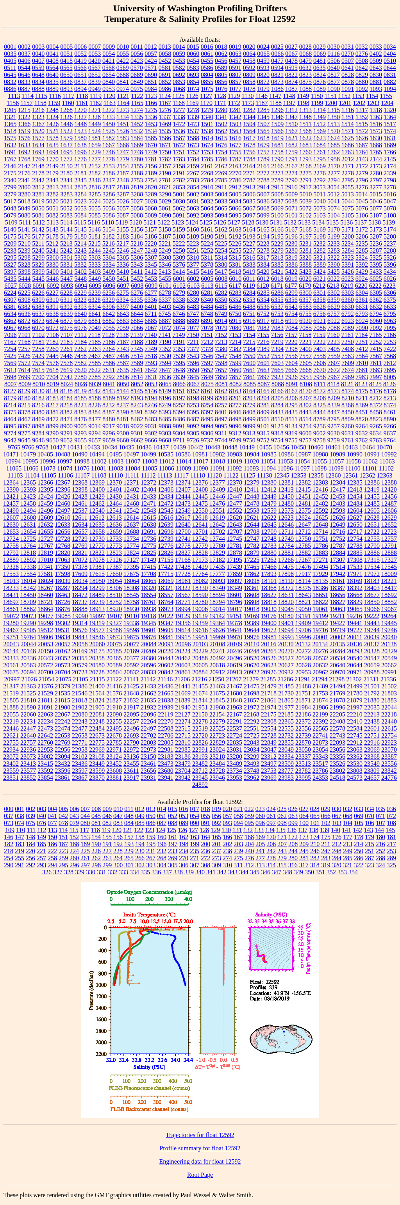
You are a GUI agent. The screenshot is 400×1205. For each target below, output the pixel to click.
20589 (114, 665)
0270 (347, 53)
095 (249, 823)
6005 (207, 278)
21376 (45, 686)
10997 (64, 461)
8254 (207, 405)
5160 (193, 229)
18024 (46, 581)
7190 (165, 342)
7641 (136, 370)
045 (96, 816)
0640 (333, 67)
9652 (66, 440)
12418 (354, 489)
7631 (108, 370)
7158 (305, 335)
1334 (122, 117)
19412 (320, 623)
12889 (11, 559)
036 (391, 809)
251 (369, 851)
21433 (148, 686)
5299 (38, 257)
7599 (235, 363)
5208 (390, 236)
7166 (389, 335)
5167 (291, 229)
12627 (354, 517)
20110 (251, 644)
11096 (285, 468)
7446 (66, 356)
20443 (165, 658)
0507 (347, 60)
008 (96, 809)
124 (160, 830)
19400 (269, 623)
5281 (305, 250)
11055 (319, 461)
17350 (62, 566)
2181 (80, 173)
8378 (24, 412)
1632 (10, 145)
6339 (193, 299)
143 (368, 830)
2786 (235, 180)
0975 (136, 89)
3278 (390, 187)
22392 (320, 721)
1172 (234, 103)
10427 (58, 447)
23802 (337, 770)
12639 (165, 524)
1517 (390, 124)
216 (380, 844)
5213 (66, 243)
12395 (45, 489)
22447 (28, 728)
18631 (286, 595)
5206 (361, 236)
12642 (217, 524)
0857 (235, 81)
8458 (376, 412)
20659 (372, 665)
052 (172, 816)
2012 (347, 159)
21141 (131, 679)
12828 (200, 552)
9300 (122, 433)
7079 (221, 327)
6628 (319, 306)
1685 (333, 145)
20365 (114, 658)
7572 (24, 363)
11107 (82, 475)
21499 (354, 686)
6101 (165, 285)
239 (238, 851)
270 (183, 858)
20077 (131, 644)
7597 (207, 363)
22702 (148, 735)
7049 (94, 327)
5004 (221, 194)
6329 (108, 299)
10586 (183, 454)
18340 (217, 588)
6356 (291, 299)
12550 (200, 510)
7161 (347, 335)
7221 (305, 342)
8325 (319, 405)
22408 (337, 721)
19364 (217, 623)
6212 (319, 285)
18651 (320, 595)
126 (182, 830)
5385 (277, 264)
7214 (235, 342)
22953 (45, 749)
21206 (182, 679)
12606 (389, 510)
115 (73, 830)
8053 (151, 384)
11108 (99, 475)
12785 (303, 545)
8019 (52, 384)
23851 (11, 777)
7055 (108, 327)
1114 (27, 96)
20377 (131, 658)
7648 (179, 370)
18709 (28, 602)
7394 (277, 349)
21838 (165, 700)
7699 (24, 377)
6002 (193, 278)
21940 (183, 707)
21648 (131, 693)
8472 (52, 419)
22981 (165, 749)
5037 (277, 201)
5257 (249, 250)
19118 (148, 616)
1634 (38, 145)
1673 (193, 145)
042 (63, 816)
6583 (305, 306)
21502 (389, 686)
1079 (263, 89)
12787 (337, 545)
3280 (24, 194)
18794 (217, 602)
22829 (217, 742)
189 (85, 844)
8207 (305, 398)
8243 (136, 405)
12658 (97, 531)
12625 (320, 517)
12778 (183, 545)
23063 (354, 749)
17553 (11, 573)
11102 (386, 468)
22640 (28, 735)
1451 (122, 124)
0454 (193, 60)
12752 (337, 538)
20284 (337, 651)
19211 (337, 616)
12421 (11, 496)
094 (238, 823)
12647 (303, 524)
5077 (376, 208)
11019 (234, 461)
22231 (28, 721)
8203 (249, 398)
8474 (66, 419)
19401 (286, 623)
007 (85, 809)
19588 (114, 630)
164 (205, 837)
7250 (347, 342)
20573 (62, 665)
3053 (319, 187)
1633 (24, 145)
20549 (389, 658)
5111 (25, 222)
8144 (122, 391)
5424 (319, 271)
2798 (390, 180)
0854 (193, 81)
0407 (38, 60)
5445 (38, 278)
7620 (80, 370)
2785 (221, 180)
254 (8, 858)
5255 (235, 250)
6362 (376, 299)
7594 (165, 363)
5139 (388, 222)
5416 (207, 271)
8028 (81, 384)
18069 (166, 581)
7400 (305, 349)
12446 (217, 496)
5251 (193, 250)
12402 (131, 489)
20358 (97, 658)
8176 (376, 391)
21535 (62, 693)
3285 (94, 194)
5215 (94, 243)
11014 (183, 461)
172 (293, 837)
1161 (82, 103)
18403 (372, 588)
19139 (200, 616)
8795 (333, 419)
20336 (28, 658)
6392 (66, 306)
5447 (66, 278)
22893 (337, 742)
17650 (114, 573)
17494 (320, 566)
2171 (347, 166)
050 (150, 816)
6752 (263, 313)
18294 (80, 588)
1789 (263, 159)
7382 (235, 349)
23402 (11, 763)
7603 (277, 363)
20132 (303, 644)
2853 (179, 187)
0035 (10, 53)
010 (118, 809)
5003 (207, 194)
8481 (122, 419)
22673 (97, 735)
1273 (122, 110)
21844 (200, 700)
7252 (376, 342)
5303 (94, 257)
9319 (291, 433)
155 (107, 837)
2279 (361, 173)
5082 (52, 215)
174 (315, 837)
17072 (80, 559)
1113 (14, 96)
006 (74, 809)
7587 (122, 363)
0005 (66, 46)
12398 (80, 489)
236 (205, 851)
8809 (347, 419)
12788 (354, 545)
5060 (151, 208)
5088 (136, 215)
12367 (62, 482)
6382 (24, 306)
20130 (285, 644)
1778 (108, 159)
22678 (114, 735)
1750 (165, 152)
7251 (361, 342)
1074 (193, 89)
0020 (249, 46)
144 (379, 830)
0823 (305, 74)
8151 (179, 391)
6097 (123, 285)
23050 (303, 749)
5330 (52, 264)
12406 (165, 489)
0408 (52, 60)
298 (96, 865)
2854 (193, 187)
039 (30, 816)
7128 (108, 335)
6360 (347, 299)
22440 (389, 721)
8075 (207, 384)
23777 (286, 770)
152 (74, 837)
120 (116, 830)
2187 (122, 173)
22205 (337, 714)
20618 (217, 665)
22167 (234, 714)
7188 (136, 342)
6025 (376, 278)
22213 (372, 714)
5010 (305, 194)
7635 (122, 370)
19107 (114, 616)
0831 (390, 74)
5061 (165, 208)
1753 (207, 152)
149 (41, 837)
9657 (94, 440)
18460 (45, 595)
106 (369, 823)
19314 (80, 623)
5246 (122, 250)
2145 (390, 159)
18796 (234, 602)
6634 (10, 313)
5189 (193, 236)
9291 (66, 433)
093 (227, 823)
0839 (94, 81)
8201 (235, 398)
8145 (136, 391)
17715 (165, 573)
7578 (66, 363)
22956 (62, 749)
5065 (221, 208)
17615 (97, 573)
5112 (38, 222)
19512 (45, 630)
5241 (52, 250)
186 (52, 844)
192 (118, 844)
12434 (165, 496)
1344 (249, 117)
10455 (264, 447)
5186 (151, 236)
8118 (333, 384)
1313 (305, 110)
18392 (354, 588)
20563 (28, 665)
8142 (94, 391)
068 (347, 816)
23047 (269, 749)
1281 (235, 110)
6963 (390, 320)
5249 (165, 250)
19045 (286, 609)
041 (52, 816)
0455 (207, 60)
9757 (305, 440)
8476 (80, 419)
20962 (320, 672)
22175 (269, 714)
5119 (122, 222)
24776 (389, 777)
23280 (234, 756)
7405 (333, 349)
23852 (28, 777)
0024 (263, 46)
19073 (28, 616)
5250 (179, 250)
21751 (303, 693)
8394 (179, 412)
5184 (136, 236)
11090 (200, 468)
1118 (82, 96)
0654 (108, 74)
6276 (136, 292)
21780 (354, 693)
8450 (347, 412)
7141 (164, 335)
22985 (183, 749)
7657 (221, 370)
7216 (263, 342)
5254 (221, 250)
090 (194, 823)
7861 (249, 377)
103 (336, 823)
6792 (347, 313)
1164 (123, 103)
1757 (263, 152)
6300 (305, 292)
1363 (376, 117)
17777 (217, 573)
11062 (370, 461)
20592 (131, 665)
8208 (319, 398)
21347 (11, 686)
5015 (376, 194)
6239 (94, 292)
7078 (207, 327)
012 (140, 809)
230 (140, 851)
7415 (376, 349)
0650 (66, 74)
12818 (28, 552)
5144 (66, 229)
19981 (269, 637)
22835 (234, 742)
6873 (38, 320)
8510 (277, 419)
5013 (347, 194)
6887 (165, 320)
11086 (166, 468)
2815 (80, 187)
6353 (249, 299)
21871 (303, 700)
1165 (137, 103)
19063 (337, 609)
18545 (131, 595)
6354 (263, 299)
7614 (24, 370)
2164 (249, 166)
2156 (151, 166)
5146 (94, 229)
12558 (251, 510)
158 (140, 837)
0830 (376, 74)
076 (41, 823)
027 (304, 809)
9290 (52, 433)
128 (204, 830)
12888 (389, 552)
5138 (374, 222)
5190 (207, 236)
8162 (221, 391)
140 (335, 830)
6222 (375, 285)
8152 (193, 391)
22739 (303, 735)
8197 (179, 398)
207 (282, 844)
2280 (376, 173)
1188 (276, 103)
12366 (45, 482)
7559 (333, 356)
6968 (24, 327)
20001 (320, 637)
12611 (79, 517)
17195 (234, 559)
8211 (361, 398)
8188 (94, 398)
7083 (277, 327)
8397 (207, 412)
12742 (200, 538)
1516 (376, 124)
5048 (10, 208)
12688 (131, 531)
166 (227, 837)
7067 (151, 327)
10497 (131, 454)
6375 (390, 299)
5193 (249, 236)
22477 (80, 728)
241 (260, 851)
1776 (80, 159)
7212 (207, 342)
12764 (28, 545)
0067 (291, 53)
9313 (249, 433)
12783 (269, 545)
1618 (263, 138)
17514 (337, 566)
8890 (390, 419)
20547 (372, 658)
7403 (319, 349)
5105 (347, 215)
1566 (277, 131)
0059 (179, 53)
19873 (114, 637)
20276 (320, 651)
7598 (221, 363)
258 (52, 858)
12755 (372, 538)
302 (140, 865)
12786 (320, 545)
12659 (114, 531)
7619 (66, 370)
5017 (10, 201)
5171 (347, 229)
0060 (193, 53)
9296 (108, 433)
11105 (48, 475)
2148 (38, 166)
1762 (333, 152)
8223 (80, 405)
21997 (354, 707)
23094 (62, 756)
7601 (263, 363)
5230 (291, 243)
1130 (247, 96)
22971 (114, 749)
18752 (114, 602)
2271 (249, 173)
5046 (376, 201)
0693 (193, 74)
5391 (347, 264)
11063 (387, 461)
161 (172, 837)
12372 (148, 482)
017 (194, 809)
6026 (390, 278)
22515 (183, 728)
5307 (151, 257)
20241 (217, 651)
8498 (235, 419)
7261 (66, 349)
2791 (305, 180)
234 (183, 851)
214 (358, 844)
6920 (305, 320)
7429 (38, 356)
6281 (207, 292)
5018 (24, 201)
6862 (10, 320)
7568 (390, 356)
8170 (305, 391)
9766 (28, 447)
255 (19, 858)
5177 (38, 236)
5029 (165, 201)
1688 (376, 145)
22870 (303, 742)
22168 (251, 714)
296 (74, 865)
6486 (235, 306)
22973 (148, 749)
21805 (11, 700)
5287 (376, 250)
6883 (122, 320)
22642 (45, 735)
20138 (388, 644)
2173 (376, 166)
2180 (66, 173)
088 (172, 823)
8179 (10, 398)
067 (336, 816)
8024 (67, 384)
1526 (122, 131)
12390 (11, 489)
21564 (97, 693)
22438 (372, 721)
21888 (11, 707)
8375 (10, 412)
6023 (347, 278)
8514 (305, 419)
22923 (389, 742)
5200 (347, 236)
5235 (361, 243)
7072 (165, 327)
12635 (97, 524)
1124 (165, 96)
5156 (136, 229)
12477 (234, 503)
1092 (361, 89)
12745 (234, 538)
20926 (269, 672)
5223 (193, 243)
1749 (151, 152)
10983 (234, 454)
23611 (131, 770)
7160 (333, 335)
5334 (108, 264)
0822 (291, 74)
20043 (11, 644)
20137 (371, 644)
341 (211, 872)
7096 (10, 335)
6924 (361, 320)
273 (216, 858)
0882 (390, 81)
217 (391, 844)
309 (216, 865)
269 (172, 858)
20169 (80, 651)
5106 (361, 215)
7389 (263, 349)
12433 (148, 496)
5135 (332, 222)
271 (194, 858)
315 (282, 865)
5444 (24, 278)
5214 (80, 243)
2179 (52, 173)
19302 (62, 623)
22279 (217, 721)
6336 (151, 299)
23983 (286, 777)
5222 (179, 243)
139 (324, 830)
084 (129, 823)
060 (260, 816)
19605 (165, 630)
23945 (200, 777)
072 (391, 816)
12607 (11, 517)
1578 (52, 138)
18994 (183, 609)
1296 (277, 110)
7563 (347, 356)
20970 (337, 672)
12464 (114, 503)
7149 (178, 335)
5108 (390, 215)
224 (74, 851)
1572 (361, 131)
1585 (151, 138)
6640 (80, 313)
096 (260, 823)
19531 (62, 630)
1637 (66, 145)
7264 (108, 349)
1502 (221, 124)
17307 (337, 559)
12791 (389, 545)
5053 (80, 208)
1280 (221, 110)
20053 (46, 644)
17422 (165, 566)
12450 (286, 496)
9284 (38, 433)
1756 (249, 152)
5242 (66, 250)
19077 (46, 616)
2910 (207, 187)
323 (369, 865)
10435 (126, 447)
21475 (251, 686)
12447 (234, 496)
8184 (66, 398)
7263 (94, 349)
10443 (212, 447)
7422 (390, 349)
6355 (277, 299)
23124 (114, 756)
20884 (200, 672)
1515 (361, 124)
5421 (277, 271)
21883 (389, 700)
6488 (249, 306)
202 (227, 844)
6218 (333, 285)
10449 (247, 447)
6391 (52, 306)
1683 (305, 145)
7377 (193, 349)
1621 (291, 138)
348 (287, 872)
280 (293, 858)
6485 (221, 306)
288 (380, 858)
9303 (165, 433)
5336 (122, 264)
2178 (38, 173)
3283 (66, 194)
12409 (217, 489)
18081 (183, 581)
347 (276, 872)
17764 (200, 573)
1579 (66, 138)
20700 (45, 672)
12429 (97, 496)
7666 (291, 370)
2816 (94, 187)
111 (31, 830)
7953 (305, 377)
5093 (207, 215)
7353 (179, 349)
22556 (303, 728)
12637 (131, 524)
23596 (62, 770)
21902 (80, 707)
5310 (193, 257)
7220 (291, 342)
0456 (221, 60)
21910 (114, 707)
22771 (80, 742)
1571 (347, 131)
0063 (235, 53)
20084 (149, 644)
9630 (333, 433)
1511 (305, 124)
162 (183, 837)
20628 (303, 665)
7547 (221, 356)
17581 (45, 573)
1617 (249, 138)
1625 (347, 138)
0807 (235, 74)
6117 (235, 285)
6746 (179, 313)
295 (63, 865)
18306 (114, 588)
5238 (10, 250)
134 (270, 830)
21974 (269, 707)
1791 (291, 159)
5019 (38, 201)
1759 (291, 152)
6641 (94, 313)
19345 (148, 623)
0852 (165, 81)
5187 (165, 236)
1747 (122, 152)
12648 (320, 524)
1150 (317, 96)
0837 (80, 81)
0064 (249, 53)
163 (194, 837)
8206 (291, 398)
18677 (372, 595)
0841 (122, 81)
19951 (200, 637)
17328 (11, 566)
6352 (235, 299)
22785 (114, 742)
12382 (303, 482)
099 (293, 823)
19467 (11, 630)
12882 (303, 552)
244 (293, 851)
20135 (337, 644)
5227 (249, 243)
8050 (123, 384)
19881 (165, 637)
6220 (361, 285)
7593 (151, 363)
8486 (179, 419)
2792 (319, 180)
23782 (303, 770)
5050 (38, 208)
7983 (361, 377)
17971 (354, 573)
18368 (269, 588)
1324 (52, 117)
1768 (24, 159)
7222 (319, 342)
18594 (217, 595)
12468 (131, 503)
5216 (108, 243)
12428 (80, 496)
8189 (108, 398)
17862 (251, 573)
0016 (207, 46)
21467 (234, 686)
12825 (148, 552)
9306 (207, 433)
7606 (319, 363)
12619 (217, 517)
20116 (268, 644)
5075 (347, 208)
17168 (183, 559)
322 (358, 865)
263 (107, 858)
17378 (80, 566)
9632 (361, 433)
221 (41, 851)
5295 (10, 257)
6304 (361, 292)
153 (85, 837)
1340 (207, 117)
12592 (320, 510)
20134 (320, 644)
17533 (354, 566)
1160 (68, 103)
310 (227, 865)
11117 (181, 475)
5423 (305, 271)
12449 (269, 496)
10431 (75, 447)
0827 (333, 74)
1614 (207, 138)
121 (127, 830)
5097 (249, 215)
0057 (151, 53)
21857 (251, 700)
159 (150, 837)
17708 (148, 573)
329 (79, 872)
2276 (319, 173)
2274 (291, 173)
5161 (207, 229)
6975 (66, 327)
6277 (151, 292)
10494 (97, 454)
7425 (10, 356)
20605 (200, 665)
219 (19, 851)
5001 (179, 194)
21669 (183, 693)
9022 (136, 426)
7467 (94, 356)
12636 (114, 524)
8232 (108, 405)
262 (96, 858)
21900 (62, 707)
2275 (305, 173)
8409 (263, 412)
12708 (251, 531)
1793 (305, 159)
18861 (11, 609)
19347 (165, 623)
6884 (136, 320)
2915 (277, 187)
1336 (151, 117)
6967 (10, 327)
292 (30, 865)
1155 (386, 96)
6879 (80, 320)
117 (84, 830)
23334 (286, 756)
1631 (390, 138)
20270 (286, 651)
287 (369, 858)
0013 (165, 46)
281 (304, 858)
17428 (183, 566)
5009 (291, 194)
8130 (38, 391)
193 (129, 844)
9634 (376, 433)
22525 (217, 728)
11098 (319, 468)
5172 (361, 229)
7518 (151, 356)
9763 (376, 440)
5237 (390, 243)
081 (96, 823)
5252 (207, 250)
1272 (108, 110)
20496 (234, 658)
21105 (80, 679)
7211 (193, 342)
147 (19, 837)
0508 (361, 60)
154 (96, 837)
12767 (45, 545)
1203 (373, 103)
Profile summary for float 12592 (199, 1148)
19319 (97, 623)
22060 (28, 714)
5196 (291, 236)
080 (85, 823)
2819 (136, 187)
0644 (390, 67)
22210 (354, 714)
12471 (148, 503)
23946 (217, 777)
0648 (38, 74)
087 (161, 823)
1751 (179, 152)
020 (227, 809)
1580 (80, 138)
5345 (151, 264)
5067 (249, 208)
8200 (221, 398)
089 (183, 823)
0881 (376, 81)
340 (200, 872)
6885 (151, 320)
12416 (320, 489)
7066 (136, 327)
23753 (269, 770)
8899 (52, 426)
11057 (336, 461)
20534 (337, 658)
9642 (10, 440)
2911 (221, 187)
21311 (371, 679)
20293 (354, 651)
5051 (52, 208)
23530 (354, 763)
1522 (66, 131)
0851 (151, 81)
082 (107, 823)
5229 (277, 243)
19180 (286, 616)
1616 (235, 138)
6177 (291, 285)
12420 (389, 489)
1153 (358, 96)
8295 (291, 405)
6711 (151, 313)
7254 (10, 349)
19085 (63, 616)
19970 (234, 637)
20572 (45, 665)
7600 (249, 363)
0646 (24, 74)
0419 (80, 60)
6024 (361, 278)
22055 (11, 714)
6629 (333, 306)
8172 (319, 391)
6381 (10, 306)
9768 (42, 447)
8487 (193, 419)
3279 (10, 194)
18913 (97, 609)
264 (118, 858)
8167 (291, 391)
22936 (28, 749)
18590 (200, 595)
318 (315, 865)
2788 (263, 180)
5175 (10, 236)
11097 (302, 468)
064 (304, 816)
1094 (390, 89)
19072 (11, 616)
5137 (360, 222)
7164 (361, 335)
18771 (183, 602)
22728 (269, 735)
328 (68, 872)
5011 (319, 194)
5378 (207, 264)
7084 (291, 327)
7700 (38, 377)
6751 (249, 313)
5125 (206, 222)
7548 (235, 356)
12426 (62, 496)
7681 (361, 370)
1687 (361, 145)
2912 (235, 187)
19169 (251, 616)
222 (52, 851)
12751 (320, 538)
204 (249, 844)
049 (140, 816)
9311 (221, 433)
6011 (249, 278)
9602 (319, 433)
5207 (376, 236)
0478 (291, 60)
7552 (263, 356)
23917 (131, 777)
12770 (97, 545)
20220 (165, 651)
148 (30, 837)
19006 (200, 609)
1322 (24, 117)
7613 (10, 370)
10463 (350, 447)
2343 (52, 180)
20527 (286, 658)
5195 (277, 236)
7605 (305, 363)
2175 (10, 173)
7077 (193, 327)
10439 (178, 447)
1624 (333, 138)
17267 (303, 559)
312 (249, 865)
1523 (80, 131)
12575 (303, 510)
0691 (165, 74)
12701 (200, 531)
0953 (108, 89)
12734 (131, 538)
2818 (122, 187)
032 (347, 809)
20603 (183, 665)
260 (74, 858)
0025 (277, 46)
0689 (136, 74)
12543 (148, 510)
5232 (319, 243)
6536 (263, 306)
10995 (30, 461)
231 (150, 851)
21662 (148, 693)
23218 (217, 756)
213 (347, 844)
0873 (277, 81)
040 (41, 816)
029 (325, 809)
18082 (200, 581)
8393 (165, 412)
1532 (136, 131)
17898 (286, 573)
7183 (66, 342)
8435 (291, 412)
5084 (80, 215)
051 (161, 816)
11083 (115, 468)
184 (30, 844)
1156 (13, 103)
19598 (131, 630)
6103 (193, 285)
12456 (389, 496)
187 (63, 844)
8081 (221, 384)
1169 (192, 103)
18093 (217, 581)
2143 (361, 159)
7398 (291, 349)
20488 (200, 658)
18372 (286, 588)
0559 (38, 67)
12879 (251, 552)
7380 (221, 349)
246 (315, 851)
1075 (207, 89)
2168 (305, 166)
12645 (269, 524)
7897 (263, 377)
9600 (305, 433)
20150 (45, 651)
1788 (249, 159)
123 (149, 830)
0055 (122, 53)
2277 (333, 173)
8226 (94, 405)
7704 (52, 377)
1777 (94, 159)
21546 (80, 693)
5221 (165, 243)
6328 (94, 299)
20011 (354, 637)
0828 (347, 74)
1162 (95, 103)
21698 (251, 693)
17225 (251, 559)
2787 (249, 180)
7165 (375, 335)
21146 (165, 679)
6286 (277, 292)
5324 (361, 257)
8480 (108, 419)
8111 (320, 384)
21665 (165, 693)
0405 (10, 60)
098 (282, 823)
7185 (94, 342)
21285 (268, 679)
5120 (135, 222)
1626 (361, 138)
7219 (277, 342)
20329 (389, 651)
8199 (207, 398)
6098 (137, 285)
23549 (372, 763)
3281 (38, 194)
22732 (286, 735)
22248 (97, 721)
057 (227, 816)
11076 (81, 468)
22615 (389, 728)
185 (41, 844)
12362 (367, 475)
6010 (235, 278)
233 (172, 851)
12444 (183, 496)
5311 (207, 257)
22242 (62, 721)
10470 (384, 447)
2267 (193, 173)
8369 (361, 405)
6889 (193, 320)
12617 (183, 517)
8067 (193, 384)
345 (254, 872)
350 (309, 872)
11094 (268, 468)
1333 (108, 117)
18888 (80, 609)
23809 (372, 770)
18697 (11, 602)
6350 (221, 299)
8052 (137, 384)
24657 (372, 777)
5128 (248, 222)
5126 (220, 222)
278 (271, 858)
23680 (165, 770)
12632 (45, 524)
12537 (80, 510)
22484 (97, 728)
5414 (179, 271)
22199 (320, 714)
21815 (62, 700)
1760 (305, 152)
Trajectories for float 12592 (200, 1135)
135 (281, 830)
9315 (263, 433)
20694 (28, 672)
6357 (305, 299)
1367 (38, 124)
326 (47, 872)
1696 (80, 152)
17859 (234, 573)
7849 (207, 377)
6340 (207, 299)
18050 (97, 581)
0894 (80, 89)
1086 (277, 89)
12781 (234, 545)
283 (325, 858)
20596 (148, 665)
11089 (183, 468)
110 (20, 830)
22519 (200, 728)
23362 (354, 756)
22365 (286, 721)
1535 (165, 131)
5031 (193, 201)
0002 (24, 46)
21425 (131, 686)
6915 (235, 320)
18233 (11, 588)
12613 (114, 517)
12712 (303, 531)
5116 (94, 222)
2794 (333, 180)
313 (260, 865)
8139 (80, 391)
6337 (165, 299)
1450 (108, 124)
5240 (38, 250)
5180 (80, 236)
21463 (217, 686)
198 (183, 844)
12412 (269, 489)
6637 (38, 313)
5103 (319, 215)
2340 (10, 180)
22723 (217, 735)
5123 (177, 222)
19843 (80, 637)
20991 (389, 672)
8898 (38, 426)
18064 (131, 581)
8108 (306, 384)
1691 (10, 152)
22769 (62, 742)
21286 (285, 679)
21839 (183, 700)
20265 (269, 651)
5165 (263, 229)
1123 (151, 96)
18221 (388, 581)
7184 (80, 342)
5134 (318, 222)
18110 (286, 581)
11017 (200, 461)
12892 (28, 559)
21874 (320, 700)
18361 (251, 588)
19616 (200, 630)
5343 (136, 264)
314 (271, 865)
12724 (11, 538)
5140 (10, 229)
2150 (66, 166)
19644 (251, 630)
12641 (200, 524)
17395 (131, 566)
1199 (317, 103)
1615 (221, 138)
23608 (114, 770)
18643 (303, 595)
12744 (217, 538)
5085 (94, 215)
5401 (66, 271)
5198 (319, 236)
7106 (52, 335)
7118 (94, 335)
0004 (52, 46)
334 (134, 872)
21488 (303, 686)
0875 (305, 81)
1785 (207, 159)
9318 (277, 433)
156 (118, 837)
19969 (217, 637)
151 (63, 837)
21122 (114, 679)
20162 (62, 651)
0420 (94, 60)
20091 (166, 644)
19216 (354, 616)
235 (194, 851)
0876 (319, 81)
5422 (291, 271)
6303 (347, 292)
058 (238, 816)
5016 (390, 194)
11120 (214, 475)
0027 (291, 46)
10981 (200, 454)
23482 (200, 763)
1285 (263, 110)
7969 (347, 377)
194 (140, 844)
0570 (136, 67)
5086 (108, 215)
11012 (166, 461)
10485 (45, 454)
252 (380, 851)
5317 (263, 257)
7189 (151, 342)
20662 (389, 665)
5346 (165, 264)
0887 (24, 89)
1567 (291, 131)
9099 (249, 426)
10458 (298, 447)
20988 (372, 672)
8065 (165, 384)
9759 (333, 440)
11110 (115, 475)
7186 (108, 342)
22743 (337, 735)
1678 (249, 145)
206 (271, 844)
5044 (347, 201)
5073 (319, 208)
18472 (80, 595)
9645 (24, 440)
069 (358, 816)
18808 (251, 602)
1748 (136, 152)
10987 (303, 454)
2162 (221, 166)
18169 (354, 581)
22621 (11, 735)
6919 (291, 320)
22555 (286, 728)
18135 (320, 581)
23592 (45, 770)
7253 (390, 342)
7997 (376, 377)
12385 (354, 482)
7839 (179, 377)
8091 (292, 384)
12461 (80, 503)
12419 (372, 489)
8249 (165, 405)
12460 (62, 503)
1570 (333, 131)
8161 (207, 391)
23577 (28, 770)
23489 (234, 763)
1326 (66, 117)
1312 (291, 110)
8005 (390, 377)
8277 (235, 405)
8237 (122, 405)
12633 (62, 524)
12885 (354, 552)
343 (233, 872)
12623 (286, 517)
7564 (361, 356)
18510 (114, 595)
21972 (251, 707)
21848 (234, 700)
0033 (376, 46)
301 (129, 865)
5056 (108, 208)
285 (347, 858)
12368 (80, 482)
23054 (320, 749)
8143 (108, 391)
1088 (305, 89)
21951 (200, 707)
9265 (376, 426)
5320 (305, 257)
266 (140, 858)
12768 (62, 545)
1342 (235, 117)
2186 (108, 173)
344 (243, 872)
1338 (179, 117)
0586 (207, 67)
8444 (319, 412)
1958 (333, 159)
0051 (66, 53)
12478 (251, 503)
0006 (80, 46)
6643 (122, 313)
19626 (217, 630)
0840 (108, 81)
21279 (251, 679)
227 (107, 851)
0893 (66, 89)
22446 (11, 728)
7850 (221, 377)
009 (107, 809)
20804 (114, 672)
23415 (45, 763)
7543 (193, 356)
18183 (371, 581)
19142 (217, 616)
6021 (319, 278)
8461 (390, 412)
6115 (221, 285)
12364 (11, 482)
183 (19, 844)
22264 (148, 721)
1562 (221, 131)
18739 (97, 602)
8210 (347, 398)
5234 (347, 243)
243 (282, 851)
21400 (97, 686)
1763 (347, 152)
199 (194, 844)
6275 (122, 292)
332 (112, 872)
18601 (234, 595)
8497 (221, 419)
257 (41, 858)
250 (358, 851)
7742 (66, 377)
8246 (151, 405)
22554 (269, 728)
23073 (28, 756)
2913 (249, 187)
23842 (389, 770)
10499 (148, 454)
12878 (234, 552)
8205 (277, 398)
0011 (136, 46)
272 (205, 858)
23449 (97, 763)
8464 (10, 419)
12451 (303, 496)
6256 (108, 292)
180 (380, 837)
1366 (24, 124)
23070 (389, 749)
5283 (333, 250)
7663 (263, 370)
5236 (376, 243)
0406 (24, 60)
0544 (24, 67)
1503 (235, 124)
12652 (389, 524)
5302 (80, 257)
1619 (277, 138)
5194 (263, 236)
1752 (193, 152)
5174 (390, 229)
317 (304, 865)
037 (8, 816)
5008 (277, 194)
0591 (235, 67)
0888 (38, 89)
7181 (38, 342)
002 (30, 809)
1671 (165, 145)
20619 (234, 665)
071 (380, 816)
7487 (108, 356)
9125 (277, 426)
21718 (269, 693)
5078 (390, 208)
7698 (10, 377)
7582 (80, 363)
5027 (136, 201)
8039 (95, 384)
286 (358, 858)
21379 (62, 686)
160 (161, 837)
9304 (179, 433)
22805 (165, 742)
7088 (333, 327)
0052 (80, 53)
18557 (165, 595)
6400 (136, 306)
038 (19, 816)
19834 (62, 637)
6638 (52, 313)
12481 (303, 503)
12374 (183, 482)
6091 (38, 285)
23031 (234, 749)
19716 (320, 630)
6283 (235, 292)
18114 (303, 581)
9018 (122, 426)
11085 (149, 468)
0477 (277, 60)
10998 (81, 461)
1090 (333, 89)
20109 (235, 644)
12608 (28, 517)
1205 (10, 110)
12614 (131, 517)
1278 (193, 110)
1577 (38, 138)
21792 (372, 693)
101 (315, 823)
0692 (179, 74)
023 (260, 809)
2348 (122, 180)
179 (369, 837)
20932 (286, 672)
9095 (221, 426)
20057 (63, 644)
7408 (347, 349)
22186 (303, 714)
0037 (24, 53)
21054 (46, 679)
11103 (15, 475)
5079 (10, 215)
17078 (97, 559)
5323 (347, 257)
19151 (234, 616)
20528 (303, 658)
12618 (200, 517)
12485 (372, 503)
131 (237, 830)
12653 (11, 531)
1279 (207, 110)
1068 (179, 89)
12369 (97, 482)
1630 (376, 138)
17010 (45, 559)
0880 (361, 81)
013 (150, 809)
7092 (376, 327)
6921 (319, 320)
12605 (372, 510)
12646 (286, 524)
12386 (372, 482)
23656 (148, 770)
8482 (136, 419)
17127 (131, 559)
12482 (320, 503)
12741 (183, 538)
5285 (361, 250)
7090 (361, 327)
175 (325, 837)
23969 (269, 777)
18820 (286, 602)
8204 (263, 398)
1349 (319, 117)
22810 (183, 742)
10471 (11, 454)
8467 (24, 419)
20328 (372, 651)
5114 (66, 222)
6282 (221, 292)
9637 (390, 433)
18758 (131, 602)
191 (107, 844)
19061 (320, 609)
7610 (361, 363)
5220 (151, 243)
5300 (52, 257)
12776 (165, 545)
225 (85, 851)
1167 (165, 103)
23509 (286, 763)
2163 (235, 166)
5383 (249, 264)
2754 (151, 180)
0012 (151, 46)
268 (161, 858)
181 (391, 837)
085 (140, 823)
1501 (207, 124)
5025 (108, 201)
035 (380, 809)
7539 (179, 356)
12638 (148, 524)
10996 (47, 461)
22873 (320, 742)
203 (238, 844)
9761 (347, 440)
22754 (389, 735)
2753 (136, 180)
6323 (80, 299)
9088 (165, 426)
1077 (235, 89)
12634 (80, 524)
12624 (303, 517)
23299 (251, 756)
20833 (148, 672)
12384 (337, 482)
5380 (221, 264)
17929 (320, 573)
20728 (97, 672)
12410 (234, 489)
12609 (45, 517)
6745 (165, 313)
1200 (331, 103)
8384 (94, 412)
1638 (80, 145)
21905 (97, 707)
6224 (10, 292)
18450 (28, 595)
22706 (165, 735)
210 (315, 844)
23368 (372, 756)
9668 (165, 440)
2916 (291, 187)
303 (150, 865)
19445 (389, 623)
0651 (80, 74)
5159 (179, 229)
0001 (10, 46)
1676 (221, 145)
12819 (45, 552)
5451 (122, 278)
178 (358, 837)
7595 (179, 363)
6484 (207, 306)
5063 (193, 208)
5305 (122, 257)
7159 (319, 335)
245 (304, 851)
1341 (221, 117)
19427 (337, 623)
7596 (193, 363)
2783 (193, 180)
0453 (179, 60)
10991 (372, 454)
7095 (390, 327)
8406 (235, 412)
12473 (183, 503)
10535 (165, 454)
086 (150, 823)
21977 (286, 707)
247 (325, 851)
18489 (97, 595)
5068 (263, 208)
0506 (333, 60)
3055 (347, 187)
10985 (269, 454)
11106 (65, 475)
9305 (193, 433)
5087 (122, 215)
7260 (52, 349)
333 (123, 872)
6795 (390, 313)
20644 (354, 665)
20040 (389, 637)
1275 (151, 110)
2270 (235, 173)
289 (391, 858)
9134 (291, 426)
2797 (376, 180)
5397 (10, 271)
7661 (249, 370)
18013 (11, 581)
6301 (319, 292)
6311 (66, 299)
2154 (122, 166)
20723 (80, 672)
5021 (66, 201)
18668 (354, 595)
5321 (319, 257)
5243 (80, 250)
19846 (97, 637)
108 (391, 823)
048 (129, 816)
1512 (319, 124)
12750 (303, 538)
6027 (10, 285)
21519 (11, 693)
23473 (165, 763)
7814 (136, 377)
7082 (263, 327)
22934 (11, 749)
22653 (62, 735)
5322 (333, 257)
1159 (54, 103)
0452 (165, 60)
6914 (221, 320)
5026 (122, 201)
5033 (221, 201)
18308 (131, 588)
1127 (206, 96)
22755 (11, 742)
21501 (372, 686)
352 (331, 872)
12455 (372, 496)
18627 (269, 595)
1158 (40, 103)
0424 (151, 60)
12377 (217, 482)
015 (172, 809)
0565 (66, 67)
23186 (183, 756)
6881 (94, 320)
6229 (80, 292)
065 (315, 816)
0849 (136, 81)
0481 (319, 60)
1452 (136, 124)
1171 (220, 103)
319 (325, 865)
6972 (52, 327)
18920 (114, 609)
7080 (235, 327)
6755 (305, 313)
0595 (291, 67)
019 (216, 809)
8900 (66, 426)
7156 (277, 335)
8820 (361, 419)
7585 (94, 363)
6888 (179, 320)
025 (282, 809)
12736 (148, 538)
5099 (263, 215)
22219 (11, 721)
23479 (183, 763)
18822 (320, 602)
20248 (251, 651)
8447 (333, 412)
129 (215, 830)
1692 (24, 152)
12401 (114, 489)
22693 (131, 735)
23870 (97, 777)
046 (107, 816)
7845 (193, 377)
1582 (108, 138)
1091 (347, 89)
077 (52, 823)
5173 (376, 229)
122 (138, 830)
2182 (94, 173)
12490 (11, 510)
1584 (136, 138)
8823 (376, 419)
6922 (333, 320)
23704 (183, 770)
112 (41, 830)
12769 (80, 545)
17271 (320, 559)
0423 (136, 60)
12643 (234, 524)
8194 (151, 398)
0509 (376, 60)
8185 (80, 398)
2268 (207, 173)
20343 (45, 658)
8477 (94, 419)
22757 (28, 742)
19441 (354, 623)
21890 (28, 707)
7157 (291, 335)
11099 (335, 468)
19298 (45, 623)
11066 (30, 468)
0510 (390, 60)
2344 (66, 180)
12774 (131, 545)
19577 (97, 630)
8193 (136, 398)
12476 (217, 503)
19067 (389, 609)
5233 (333, 243)
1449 (94, 124)
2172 (361, 166)
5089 (151, 215)
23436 (80, 763)
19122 (165, 616)
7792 (108, 377)
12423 (28, 496)
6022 (333, 278)
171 (282, 837)
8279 (249, 405)
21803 (389, 693)
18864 (45, 609)
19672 (269, 630)
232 (161, 851)
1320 (390, 110)
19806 (45, 637)
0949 (94, 89)
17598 (62, 573)
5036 (263, 201)
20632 (320, 665)
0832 (10, 81)
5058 (136, 208)
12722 (372, 531)
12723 (389, 531)
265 (129, 858)
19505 (28, 630)
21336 (388, 679)
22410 (354, 721)
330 (90, 872)
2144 (376, 159)
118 (95, 830)
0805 (221, 74)
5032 (207, 201)
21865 (286, 700)
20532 (320, 658)
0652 (94, 74)
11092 (234, 468)
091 (205, 823)
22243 (80, 721)
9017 (108, 426)
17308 (354, 559)
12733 (114, 538)
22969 (97, 749)
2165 (263, 166)
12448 (251, 496)
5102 (305, 215)
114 (63, 830)
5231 (305, 243)
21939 (165, 707)
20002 (337, 637)
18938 (148, 609)
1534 (151, 131)
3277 (376, 187)
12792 (11, 552)
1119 (95, 96)
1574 (390, 131)
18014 (28, 581)
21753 (320, 693)
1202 (359, 103)
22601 (372, 728)
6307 (10, 299)
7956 (319, 377)
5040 (319, 201)
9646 (38, 440)
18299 (97, 588)
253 (391, 851)
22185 (286, 714)
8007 (10, 384)
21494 (337, 686)
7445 (52, 356)
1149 (303, 96)
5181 (94, 236)
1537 (193, 131)
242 (271, 851)
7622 (94, 370)
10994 (13, 461)
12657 (80, 531)
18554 (148, 595)
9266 (390, 426)
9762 (361, 440)
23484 (217, 763)
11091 (217, 468)
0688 (122, 74)
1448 (80, 124)
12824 (131, 552)
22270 (165, 721)
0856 (221, 81)
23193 (200, 756)
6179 (305, 285)
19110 (131, 616)
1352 (361, 117)
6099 (151, 285)
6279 (179, 292)
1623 (319, 138)
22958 (80, 749)
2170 (333, 166)
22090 (114, 714)
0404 (390, 53)
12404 (148, 489)
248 (336, 851)
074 (19, 823)
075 (30, 823)
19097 (97, 616)
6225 (24, 292)
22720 (200, 735)
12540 (97, 510)
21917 (131, 707)
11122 (231, 475)
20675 (11, 672)
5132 (290, 222)
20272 (303, 651)
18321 (165, 588)
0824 (319, 74)
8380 (38, 412)
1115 (41, 96)
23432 (62, 763)
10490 (80, 454)
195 (150, 844)
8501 (263, 419)
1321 (10, 117)
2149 (52, 166)
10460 (315, 447)
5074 (333, 208)
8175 (361, 391)
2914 (263, 187)
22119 (165, 714)
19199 (320, 616)
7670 (319, 370)
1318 (376, 110)
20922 (251, 672)
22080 (80, 714)
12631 (28, 524)
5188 (179, 236)
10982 (217, 454)
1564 (249, 131)
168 (249, 837)
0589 (221, 67)
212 (336, 844)
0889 (52, 89)
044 (85, 816)
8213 (390, 398)
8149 (165, 391)
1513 (333, 124)
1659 (94, 145)
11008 (149, 461)
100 (304, 823)
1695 (66, 152)
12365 (28, 482)
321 (347, 865)
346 (265, 872)
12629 (389, 517)
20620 (251, 665)
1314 (319, 110)
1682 (291, 145)
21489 (320, 686)
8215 (24, 405)
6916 (249, 320)
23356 (337, 756)
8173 (333, 391)
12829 (217, 552)
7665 (277, 370)
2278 (347, 173)
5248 (151, 250)
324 (380, 865)
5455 (165, 278)
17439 (234, 566)
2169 (319, 166)
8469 (38, 419)
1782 (165, 159)
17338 (28, 566)
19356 (183, 623)
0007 (94, 46)
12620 (234, 517)
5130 (262, 222)
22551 (251, 728)
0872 (263, 81)
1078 (249, 89)
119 (106, 830)
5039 (305, 201)
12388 (389, 482)
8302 (305, 405)
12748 (269, 538)
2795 (347, 180)
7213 (221, 342)
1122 (137, 96)
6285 (263, 292)
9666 (151, 440)
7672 (333, 370)
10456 (281, 447)
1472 (179, 124)
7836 (165, 377)
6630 (347, 306)
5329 (38, 264)
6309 (38, 299)
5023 (80, 201)
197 (172, 844)
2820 (151, 187)
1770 (52, 159)
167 (238, 837)
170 (271, 837)
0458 (249, 60)
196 (161, 844)
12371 (131, 482)
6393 (80, 306)
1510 (291, 124)
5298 (24, 257)
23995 (303, 777)
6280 (193, 292)
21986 (320, 707)
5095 (235, 215)
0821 (277, 74)
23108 (97, 756)
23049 (286, 749)
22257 (131, 721)
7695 (390, 370)
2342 (38, 180)
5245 (108, 250)
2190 (165, 173)
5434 (390, 271)
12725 (28, 538)
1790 (277, 159)
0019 (235, 46)
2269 (221, 173)
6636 (24, 313)
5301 (66, 257)
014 (161, 809)
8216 (38, 405)
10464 (367, 447)
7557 (305, 356)
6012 (263, 278)
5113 (52, 222)
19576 (80, 630)
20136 (354, 644)
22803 (148, 742)
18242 (28, 588)
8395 (193, 412)
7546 (207, 356)
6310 (52, 299)
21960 (217, 707)
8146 (151, 391)
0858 (249, 81)
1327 (80, 117)
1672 (179, 145)
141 (346, 830)
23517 (320, 763)
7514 (136, 356)
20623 (269, 665)
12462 (97, 503)
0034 (390, 46)
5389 (319, 264)
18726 (62, 602)
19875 (131, 637)
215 (369, 844)
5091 (179, 215)
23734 (234, 770)
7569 (10, 363)
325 (391, 865)
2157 (165, 166)
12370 (114, 482)
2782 (179, 180)
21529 (45, 693)
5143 (52, 229)
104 (347, 823)
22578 (337, 728)
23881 (114, 777)
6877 (66, 320)
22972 (131, 749)
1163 (110, 103)
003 (41, 809)
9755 (291, 440)
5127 (234, 222)
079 (74, 823)
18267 (45, 588)
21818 (80, 700)
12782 (251, 545)
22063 (45, 714)
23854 (45, 777)
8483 (151, 419)
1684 (319, 145)
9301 (136, 433)
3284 (80, 194)
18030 (63, 581)
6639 (66, 313)
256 (30, 858)
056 (216, 816)
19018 (251, 609)
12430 (114, 496)
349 (298, 872)
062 (282, 816)
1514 (347, 124)
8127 (10, 391)
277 (260, 858)
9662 (136, 440)
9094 (207, 426)
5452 (136, 278)
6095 (95, 285)
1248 (52, 110)
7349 (151, 349)
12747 (251, 538)
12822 (97, 552)
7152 (220, 335)
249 (347, 851)
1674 (207, 145)
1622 (305, 138)
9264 (361, 426)
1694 (52, 152)
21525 (28, 693)
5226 (235, 243)
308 (205, 865)
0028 (305, 46)
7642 (151, 370)
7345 (136, 349)
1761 (319, 152)
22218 (389, 714)
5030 (179, 201)
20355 (80, 658)
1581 (94, 138)
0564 (52, 67)
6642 (108, 313)
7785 (94, 377)
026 (293, 809)
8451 (361, 412)
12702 (217, 531)
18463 (62, 595)
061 (271, 816)
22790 (131, 742)
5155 (122, 229)
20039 (372, 637)
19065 (354, 609)
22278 (200, 721)
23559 (11, 770)
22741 (320, 735)
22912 (354, 742)
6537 (277, 306)
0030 (333, 46)
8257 (221, 405)
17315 (372, 559)
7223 (333, 342)
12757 (389, 538)
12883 (320, 552)
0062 (221, 53)
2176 (24, 173)
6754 (291, 313)
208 (293, 844)
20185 (114, 651)
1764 (361, 152)
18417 (389, 588)
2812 (38, 187)
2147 (24, 166)
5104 (333, 215)
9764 (390, 440)
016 (183, 809)
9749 (235, 440)
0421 (108, 60)
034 (369, 809)
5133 (304, 222)
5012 (333, 194)
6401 (151, 306)
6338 (179, 299)
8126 (389, 384)
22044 (389, 707)
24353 (320, 777)
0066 (277, 53)
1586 (165, 138)
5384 (263, 264)
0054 (108, 53)
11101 (369, 468)
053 (183, 816)
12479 (269, 503)
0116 (333, 53)
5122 (163, 222)
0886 (10, 89)
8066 (179, 384)
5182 (108, 236)
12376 (200, 482)
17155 (165, 559)
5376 (179, 264)
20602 (165, 665)
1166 (151, 103)
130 (226, 830)
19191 (303, 616)
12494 (28, 510)
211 (325, 844)
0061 (207, 53)
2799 (10, 187)
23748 (251, 770)
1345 (263, 117)
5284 (347, 250)
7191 (179, 342)
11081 (98, 468)
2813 (52, 187)
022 (249, 809)
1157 (26, 103)
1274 (136, 110)
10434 (109, 447)
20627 (286, 665)
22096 (148, 714)
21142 (147, 679)
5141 (24, 229)
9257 (333, 426)
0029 (319, 46)
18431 (11, 595)
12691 (148, 531)
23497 (269, 763)
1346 (277, 117)
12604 (354, 510)
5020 (52, 201)
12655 (45, 531)
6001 (179, 278)
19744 (372, 630)
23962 (251, 777)
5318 (277, 257)
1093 (376, 89)
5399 (38, 271)
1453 (151, 124)
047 (118, 816)
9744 (221, 440)
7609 (347, 363)
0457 (235, 60)
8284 (277, 405)
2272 (263, 173)
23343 (320, 756)
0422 (122, 60)
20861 (183, 672)
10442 (195, 447)
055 (205, 816)
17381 (97, 566)
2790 (291, 180)
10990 (354, 454)
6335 (136, 299)
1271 (94, 110)
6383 (38, 306)
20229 (200, 651)
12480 (286, 503)
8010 (38, 384)
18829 (354, 602)
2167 (291, 166)
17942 (337, 573)
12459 (45, 503)
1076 (221, 89)
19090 (80, 616)
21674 (200, 693)
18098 (252, 581)
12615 (148, 517)
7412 (361, 349)
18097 (235, 581)
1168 (179, 103)
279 (282, 858)
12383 (320, 482)
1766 (390, 152)
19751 (11, 637)
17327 (389, 559)
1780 (136, 159)
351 (320, 872)
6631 (361, 306)
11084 (132, 468)
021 (238, 809)
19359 (200, 623)
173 (304, 837)
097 (271, 823)
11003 (115, 461)
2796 (361, 180)
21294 (319, 679)
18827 (337, 602)
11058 (353, 461)
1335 (136, 117)
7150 (192, 335)
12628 (372, 517)
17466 (269, 566)
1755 (235, 152)
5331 (66, 264)
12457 (11, 503)
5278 (263, 250)
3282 (52, 194)
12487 (389, 503)
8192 (122, 398)
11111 (132, 475)
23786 (320, 770)
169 (260, 837)
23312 (269, 756)
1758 (277, 152)
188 (74, 844)
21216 (199, 679)
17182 (217, 559)
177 (347, 837)
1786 (221, 159)
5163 (235, 229)
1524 (94, 131)
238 (227, 851)
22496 (131, 728)
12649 (337, 524)
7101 (24, 335)
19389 (251, 623)
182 (8, 844)
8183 (52, 398)
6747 (193, 313)
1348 (305, 117)
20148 (28, 651)
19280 (11, 623)
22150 (200, 714)
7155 (263, 335)
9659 (108, 440)
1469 (165, 124)
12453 (337, 496)
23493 (251, 763)
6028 (24, 285)
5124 (192, 222)
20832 (131, 672)
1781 (151, 159)
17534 (372, 566)
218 (8, 851)
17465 (251, 566)
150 (52, 837)
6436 (179, 306)
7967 (333, 377)
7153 (235, 335)
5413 (165, 271)
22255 (114, 721)
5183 (122, 236)
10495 (114, 454)
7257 (24, 349)
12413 (286, 489)
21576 (114, 693)
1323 (38, 117)
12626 (337, 517)
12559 (269, 510)
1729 (94, 152)
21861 (269, 700)
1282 (249, 110)
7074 (179, 327)
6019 (291, 278)
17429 (200, 566)
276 (249, 858)
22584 (354, 728)
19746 (389, 630)
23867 (80, 777)
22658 (80, 735)
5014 (361, 194)
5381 (235, 264)
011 (128, 809)
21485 (286, 686)
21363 (28, 686)
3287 (122, 194)
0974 (122, 89)
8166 (277, 391)
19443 (372, 623)
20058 (80, 644)
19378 (234, 623)
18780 (200, 602)
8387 (108, 412)
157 (129, 837)
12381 (286, 482)
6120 (263, 285)
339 (189, 872)
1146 (261, 96)
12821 (80, 552)
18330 (200, 588)
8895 (10, 426)
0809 (249, 74)
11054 (302, 461)
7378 (207, 349)
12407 (183, 489)
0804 (207, 74)
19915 (183, 637)
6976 (80, 327)
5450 (108, 278)
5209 (10, 243)
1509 (277, 124)
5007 (263, 194)
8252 (179, 405)
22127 (183, 714)
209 (304, 844)
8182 (38, 398)
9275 (24, 433)
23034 (251, 749)
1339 (193, 117)
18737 (80, 602)
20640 (337, 665)
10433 (92, 447)
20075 (114, 644)
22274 (183, 721)
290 (8, 865)
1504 (249, 124)
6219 (347, 285)
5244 (94, 250)
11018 (217, 461)
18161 (337, 581)
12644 (251, 524)
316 (293, 865)
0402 (376, 53)
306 (183, 865)
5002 (193, 194)
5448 (80, 278)
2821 (165, 187)
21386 (80, 686)
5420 (263, 271)
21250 (216, 679)
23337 (303, 756)
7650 (193, 370)
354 (353, 872)
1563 (235, 131)
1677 (235, 145)
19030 (269, 609)
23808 (354, 770)
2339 (390, 173)
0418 (66, 60)
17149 (148, 559)
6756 (319, 313)
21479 (269, 686)
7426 (24, 356)
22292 (251, 721)
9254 (305, 426)
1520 (38, 131)
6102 (179, 285)
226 (96, 851)
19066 (372, 609)
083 (118, 823)
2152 (94, 166)
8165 (263, 391)
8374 (390, 405)
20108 (217, 644)
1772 (66, 159)
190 (96, 844)
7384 (249, 349)
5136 (346, 222)
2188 (136, 173)
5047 (390, 201)
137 (302, 830)
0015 (193, 46)
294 (52, 865)
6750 (235, 313)
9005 (80, 426)
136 (291, 830)
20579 (80, 665)
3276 (361, 187)
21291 (302, 679)
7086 (319, 327)
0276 (361, 53)
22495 (114, 728)
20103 (200, 644)
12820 (62, 552)
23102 (80, 756)
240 (249, 851)
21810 (28, 700)
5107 (376, 215)
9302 (151, 433)
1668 (122, 145)
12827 (183, 552)
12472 (165, 503)
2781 (165, 180)
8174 (347, 391)
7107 (67, 335)
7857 (235, 377)
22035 (372, 707)
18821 (303, 602)
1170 (206, 103)
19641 (234, 630)
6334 (122, 299)
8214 (10, 405)
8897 (24, 426)
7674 (347, 370)
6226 (38, 292)
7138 (122, 335)
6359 (333, 299)
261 (85, 858)
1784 (193, 159)
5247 (136, 250)
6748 (207, 313)
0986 (165, 89)
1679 (263, 145)
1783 (179, 159)
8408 (249, 412)
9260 (347, 426)
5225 (221, 243)
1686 (347, 145)
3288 (136, 194)
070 (369, 816)
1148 (289, 96)
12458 (28, 503)
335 (145, 872)
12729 (80, 538)
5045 (361, 201)
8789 (319, 419)
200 (205, 844)
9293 (80, 433)
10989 (337, 454)
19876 (148, 637)
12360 (333, 475)
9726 (193, 440)
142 (357, 830)
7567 (376, 356)
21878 (337, 700)
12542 (131, 510)
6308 (24, 299)
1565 (263, 131)
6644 (136, 313)
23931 (148, 777)
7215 (249, 342)
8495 (207, 419)
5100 (277, 215)
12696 (165, 531)
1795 (319, 159)
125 (171, 830)
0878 (347, 81)
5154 (108, 229)
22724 (234, 735)
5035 (249, 201)
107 (380, 823)
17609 (80, 573)
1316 (347, 110)
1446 (66, 124)
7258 (38, 349)
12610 (62, 517)
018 (205, 809)
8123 (361, 384)
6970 (38, 327)
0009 (108, 46)
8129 (24, 391)
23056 (337, 749)
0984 (151, 89)
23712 (200, 770)
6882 (108, 320)
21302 (354, 679)
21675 (217, 693)
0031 (347, 46)
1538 (207, 131)
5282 (319, 250)
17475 (286, 566)
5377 (193, 264)
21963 (234, 707)
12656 (62, 531)
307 (194, 865)
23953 (234, 777)
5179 (66, 236)
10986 (286, 454)
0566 (80, 67)
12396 (62, 489)
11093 (251, 468)
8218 (66, 405)
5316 (249, 257)
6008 (221, 278)
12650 (354, 524)
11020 (251, 461)
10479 (28, 454)
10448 (230, 447)
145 (390, 830)
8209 (333, 398)
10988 (320, 454)
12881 (286, 552)
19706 (303, 630)
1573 (376, 131)
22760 (45, 742)
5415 (193, 271)
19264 (388, 616)
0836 (66, 81)
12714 (320, 531)
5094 (221, 215)
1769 (38, 159)
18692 (389, 595)
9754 (277, 440)
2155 (136, 166)
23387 (389, 756)
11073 (47, 468)
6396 (108, 306)
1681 (277, 145)
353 (342, 872)
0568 (108, 67)
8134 (52, 391)
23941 (165, 777)
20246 (234, 651)
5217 (122, 243)
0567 (94, 67)
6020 (305, 278)
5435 (10, 278)
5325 (376, 257)
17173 (200, 559)
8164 (249, 391)
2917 (305, 187)
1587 (179, 138)
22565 (320, 728)
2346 (94, 180)
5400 (52, 271)
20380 (148, 658)
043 (74, 816)
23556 (389, 763)
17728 (183, 573)
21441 (183, 686)
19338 (131, 623)
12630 (11, 524)
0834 (38, 81)
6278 (165, 292)
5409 (108, 271)
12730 (97, 538)
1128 (220, 96)
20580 (97, 665)
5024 (94, 201)
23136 (131, 756)
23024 (217, 749)
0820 (263, 74)
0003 (38, 46)
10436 (144, 447)
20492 (217, 658)
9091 (179, 426)
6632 (376, 306)
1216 (38, 110)
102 (325, 823)
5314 (221, 257)
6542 (291, 306)
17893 (269, 573)
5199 (333, 236)
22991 (200, 749)
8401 (221, 412)
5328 (24, 264)
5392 (361, 264)
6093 (67, 285)
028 (315, 809)
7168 (24, 342)
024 (271, 809)
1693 (38, 152)
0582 (179, 67)
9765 (14, 447)
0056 (136, 53)
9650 (52, 440)
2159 (193, 166)
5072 (305, 208)
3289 (151, 194)
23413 (28, 763)
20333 (11, 658)
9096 (235, 426)
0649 (52, 74)
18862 (28, 609)
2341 (24, 180)
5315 (235, 257)
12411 (251, 489)
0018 (221, 46)
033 (358, 809)
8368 (347, 405)
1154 (372, 96)
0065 (263, 53)
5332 (80, 264)
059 (249, 816)
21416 (114, 686)
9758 (319, 440)
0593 (263, 67)
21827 (114, 700)
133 (259, 830)
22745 (354, 735)
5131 (276, 222)
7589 (136, 363)
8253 (193, 405)
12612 (97, 517)
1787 (235, 159)
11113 (164, 475)
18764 (165, 602)
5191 (221, 236)
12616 (165, 517)
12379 (251, 482)
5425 (333, 271)
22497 (148, 728)
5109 (11, 222)
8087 (263, 384)
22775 (97, 742)
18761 (148, 602)
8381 (52, 412)
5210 (24, 243)
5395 (376, 264)
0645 (10, 74)
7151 (206, 335)
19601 (148, 630)
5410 (122, 271)
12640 (183, 524)
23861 (62, 777)
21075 (63, 679)
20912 (217, 672)
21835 (148, 700)
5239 (24, 250)
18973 (165, 609)
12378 (234, 482)
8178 (390, 391)
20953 (303, 672)
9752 (263, 440)
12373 (165, 482)
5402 (80, 271)
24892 (200, 784)
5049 (24, 208)
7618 (52, 370)
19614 (183, 630)
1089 (319, 89)
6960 (376, 320)
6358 (319, 299)
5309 (179, 257)
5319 (291, 257)
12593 (337, 510)
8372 (376, 405)
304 (161, 865)
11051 (268, 461)
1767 (10, 159)
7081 (249, 327)
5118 (108, 222)
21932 (148, 707)
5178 (52, 236)
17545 (389, 566)
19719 (337, 630)
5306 (136, 257)
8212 (376, 398)
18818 (269, 602)
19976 (251, 637)
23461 (148, 763)
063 (293, 816)
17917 (303, 573)
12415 (303, 489)
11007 (132, 461)
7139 (136, 335)
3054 (333, 187)
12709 (269, 531)
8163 (235, 391)
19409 (303, 623)
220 (30, 851)
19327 (114, 623)
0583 (193, 67)
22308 (269, 721)
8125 (375, 384)
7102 (38, 335)
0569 (122, 67)
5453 (151, 278)
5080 (24, 215)
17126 (114, 559)
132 (248, 830)
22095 (131, 714)
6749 (221, 313)
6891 (207, 320)
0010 (122, 46)
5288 (390, 250)
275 (238, 858)
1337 (165, 117)
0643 (376, 67)
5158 (165, 229)
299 (107, 865)
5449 (94, 278)
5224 (207, 243)
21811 (45, 700)
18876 (62, 609)
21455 (200, 686)
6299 (291, 292)
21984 (303, 707)
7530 (165, 356)
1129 (234, 96)
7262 (80, 349)
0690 (151, 74)
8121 (347, 384)
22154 (217, 714)
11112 (148, 475)
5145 (80, 229)
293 (41, 865)
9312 (235, 433)
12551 (217, 510)
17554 (28, 573)
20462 (183, 658)
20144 (11, 651)
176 (336, 837)
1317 (361, 110)
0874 (291, 81)
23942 (183, 777)
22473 (45, 728)
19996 (303, 637)
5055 (94, 208)
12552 (234, 510)
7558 (319, 356)
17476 (303, 566)
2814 (66, 187)
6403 (165, 306)
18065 (149, 581)
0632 (305, 67)
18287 (62, 588)
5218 (136, 243)
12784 (286, 545)
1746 (108, 152)
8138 (66, 391)
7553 (277, 356)
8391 (136, 412)
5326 (390, 257)
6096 (109, 285)
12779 (200, 545)
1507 (263, 124)
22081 (97, 714)
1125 (178, 96)
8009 (24, 384)
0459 (263, 60)
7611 (376, 363)
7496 (122, 356)
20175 (97, 651)
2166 (277, 166)
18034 (80, 581)
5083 (66, 215)
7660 (235, 370)
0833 (24, 81)
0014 (179, 46)
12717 (354, 531)
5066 (235, 208)
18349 (234, 588)
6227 (52, 292)
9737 (207, 440)
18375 (303, 588)
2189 (151, 173)
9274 (10, 433)
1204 (387, 103)
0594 (277, 67)
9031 (151, 426)
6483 (193, 306)
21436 (165, 686)
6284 (249, 292)
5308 (165, 257)
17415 (148, 566)
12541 (114, 510)
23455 (131, 763)
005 (63, 809)
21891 (45, 707)
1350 (333, 117)
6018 (277, 278)
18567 (183, 595)
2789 (277, 180)
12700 (183, 531)
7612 (390, 363)
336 (156, 872)
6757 (333, 313)
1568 (305, 131)
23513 (303, 763)
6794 (376, 313)
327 (57, 872)
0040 (38, 53)
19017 (234, 609)
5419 (249, 271)
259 (63, 858)
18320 (148, 588)
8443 (305, 412)
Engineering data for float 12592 (200, 1161)
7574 (38, 363)
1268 (66, 110)
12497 (62, 510)
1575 (10, 138)
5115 (80, 222)
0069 (319, 53)
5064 (207, 208)
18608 (251, 595)
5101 (291, 215)
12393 (28, 489)
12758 (11, 545)
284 (336, 858)
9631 (347, 433)
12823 (114, 552)
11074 (64, 468)
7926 (291, 377)
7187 (122, 342)
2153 (108, 166)
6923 (347, 320)
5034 (235, 201)
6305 (376, 292)
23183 (165, 756)
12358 (315, 475)
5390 (333, 264)
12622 (269, 517)
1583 (122, 138)
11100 (353, 468)
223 (63, 851)
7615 (38, 370)
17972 (372, 573)
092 (216, 823)
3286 (108, 194)
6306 (390, 292)
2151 (80, 166)
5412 (151, 271)
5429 (361, 271)
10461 (333, 447)
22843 (251, 742)
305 (172, 865)
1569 (319, 131)
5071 (291, 208)
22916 (372, 742)
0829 (361, 74)
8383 (80, 412)
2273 (277, 173)
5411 (136, 271)
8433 (277, 412)
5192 (235, 236)
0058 (165, 53)
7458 (80, 356)
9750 (249, 440)
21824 (97, 700)
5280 (291, 250)
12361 (350, 475)
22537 (234, 728)
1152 (344, 96)
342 (222, 872)
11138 (264, 475)
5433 (376, 271)
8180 (24, 398)
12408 (200, 489)
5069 (277, 208)
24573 (354, 777)
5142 (38, 229)
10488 (62, 454)
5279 (277, 250)
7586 (108, 363)
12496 (45, 510)
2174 (390, 166)
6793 (361, 313)
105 (358, 823)
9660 (122, 440)
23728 (217, 770)
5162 (221, 229)
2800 (24, 187)
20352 (62, 658)
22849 (269, 742)
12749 (286, 538)
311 (238, 865)
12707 (234, 531)
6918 (277, 320)
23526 (337, 763)
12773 (114, 545)
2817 (108, 187)
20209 (148, 651)
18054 (114, 581)
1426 (52, 124)
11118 (197, 475)
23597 (80, 770)
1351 (347, 117)
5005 (235, 194)
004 (52, 809)
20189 (131, 651)
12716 (337, 531)
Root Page (200, 1174)
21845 (217, 700)
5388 (305, 264)
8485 (165, 419)
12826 (165, 552)
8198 (193, 398)
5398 (24, 271)
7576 (52, 363)
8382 (66, 412)
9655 (80, 440)
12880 (269, 552)
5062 (179, 208)
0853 (179, 81)
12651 (372, 524)
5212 (52, 243)
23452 (114, 763)
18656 (337, 595)
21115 (97, 679)
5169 (319, 229)
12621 (251, 517)
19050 (303, 609)
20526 (269, 658)
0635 (319, 67)
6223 (389, 285)
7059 (122, 327)
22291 (234, 721)
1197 (289, 103)
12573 (286, 510)
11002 (98, 461)
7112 (81, 335)
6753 (277, 313)
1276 (165, 110)
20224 (183, 651)
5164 (249, 229)
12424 (45, 496)
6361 (361, 299)
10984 (251, 454)
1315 (333, 110)
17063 (62, 559)
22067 (62, 714)
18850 (372, 602)
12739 (165, 538)
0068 (305, 53)
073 (8, 823)
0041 (52, 53)
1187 (261, 103)
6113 (207, 285)
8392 (151, 412)
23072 (11, 756)
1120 (109, 96)
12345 (281, 475)
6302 (333, 292)
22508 (165, 728)
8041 (109, 384)
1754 (221, 152)
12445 (200, 496)
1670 (151, 145)
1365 (10, 124)
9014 (94, 426)
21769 (337, 693)
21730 (286, 693)
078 (63, 823)
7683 (376, 370)
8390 (122, 412)
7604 (291, 363)
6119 (249, 285)
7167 (10, 342)
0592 (249, 67)
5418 (235, 271)
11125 (247, 475)
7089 (347, 327)
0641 (347, 67)
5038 (291, 201)
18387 (337, 588)
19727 (354, 630)
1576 (24, 138)
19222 (371, 616)
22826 (200, 742)
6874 (52, 320)
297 (85, 865)
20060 (97, 644)
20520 (251, 658)
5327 (10, 264)
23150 (148, 756)
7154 (249, 335)
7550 (249, 356)
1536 (179, 131)
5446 (52, 278)
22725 (251, 735)
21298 (337, 679)
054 (194, 816)
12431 (131, 496)
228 (118, 851)
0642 (361, 67)
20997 (12, 679)
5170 (333, 229)
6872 (24, 320)
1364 (390, 117)
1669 (136, 145)
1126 (192, 96)
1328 (94, 117)
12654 (28, 531)
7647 (165, 370)
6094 (81, 285)
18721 (45, 602)
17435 (217, 566)
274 (227, 858)
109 (9, 830)
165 (216, 837)
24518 (337, 777)
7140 (150, 335)
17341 (45, 566)
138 (313, 830)
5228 (263, 243)
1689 (390, 145)
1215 (24, 110)
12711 (285, 531)
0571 (151, 67)
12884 (337, 552)
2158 (179, 166)
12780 (217, 545)
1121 (123, 96)
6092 (52, 285)
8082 (235, 384)
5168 (305, 229)
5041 (333, 201)
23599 (97, 770)
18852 (389, 602)
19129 (183, 616)
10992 (389, 454)
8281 (263, 405)
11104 (31, 475)
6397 (122, 306)
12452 (320, 496)
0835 (52, 81)
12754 (354, 538)
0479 (305, 60)
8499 (249, 419)
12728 (62, 538)
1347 (291, 117)
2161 (207, 166)
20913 (234, 672)
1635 (52, 145)
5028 (151, 201)
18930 (131, 609)
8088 (277, 384)
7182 (52, 342)
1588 (193, 138)
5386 (291, 264)
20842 (165, 672)
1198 (303, 103)
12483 (337, 503)
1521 (52, 131)
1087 (291, 89)
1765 (376, 152)
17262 (269, 559)
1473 (193, 124)
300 (118, 865)
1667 (108, 145)
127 (193, 830)
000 (8, 809)
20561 (11, 665)
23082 (45, 756)
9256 (319, 426)
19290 (28, 623)
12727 (45, 538)
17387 (114, 566)
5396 (390, 264)
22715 (183, 735)
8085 (249, 384)
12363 (384, 475)
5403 (94, 271)
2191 (179, 173)
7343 (122, 349)
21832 (131, 700)
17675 (131, 573)
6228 (66, 292)
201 (216, 844)
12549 (183, 510)
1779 (122, 159)
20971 (354, 672)
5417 (221, 271)
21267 (233, 679)
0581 (165, 67)
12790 (372, 545)
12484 (354, 503)
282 (315, 858)
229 (129, 851)
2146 (10, 166)
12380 (269, 482)
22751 (372, 735)
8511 (291, 419)
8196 (165, 398)
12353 (298, 475)
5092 (193, 215)
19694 (286, 630)
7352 (165, 349)
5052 (66, 208)
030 (336, 809)
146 (8, 837)
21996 (337, 707)
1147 (275, 96)
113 (52, 830)
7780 (80, 377)
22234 (45, 721)
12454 (354, 496)
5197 (305, 236)
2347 (108, 180)
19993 (286, 637)
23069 (372, 749)
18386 (320, 588)
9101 (263, 426)
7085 (305, 327)
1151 (331, 96)
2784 (207, 180)
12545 (165, 510)
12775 (148, 545)
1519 (24, 131)
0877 (333, 81)
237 (216, 851)
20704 (62, 672)
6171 (277, 285)
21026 (29, 679)
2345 (80, 180)
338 (178, 872)
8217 (52, 405)
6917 (263, 320)
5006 (249, 194)
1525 (108, 131)
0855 (207, 81)
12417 (337, 489)
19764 (28, 637)
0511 (10, 67)
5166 (277, 229)
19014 (217, 609)
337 (167, 872)
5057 (122, 208)
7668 (305, 370)
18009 (389, 573)
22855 (286, 742)
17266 (286, 559)
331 (101, 872)
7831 (151, 377)
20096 (183, 644)
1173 (248, 103)
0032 (361, 46)
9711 (179, 440)
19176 (269, 616)
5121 (149, 222)
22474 (62, 728)
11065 (13, 468)
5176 (24, 236)
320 (336, 865)
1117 (68, 96)
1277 (179, 110)
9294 (94, 433)
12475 (200, 503)
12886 (372, 552)
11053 (285, 461)
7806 (122, 377)
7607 (333, 363)
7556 (291, 356)
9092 (193, 426)
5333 (94, 264)
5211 (38, 243)
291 (19, 865)
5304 (108, 257)
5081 (38, 215)
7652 (207, 370)
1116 (55, 96)
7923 (277, 377)
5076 (361, 208)
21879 (354, 700)
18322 (183, 588)
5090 (165, 215)
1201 (345, 103)
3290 (165, 194)
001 (19, 809)
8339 (333, 405)
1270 (80, 110)
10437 (161, 447)
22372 (303, 721)
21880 (372, 700)
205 (260, 844)
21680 (234, 693)
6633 (390, 306)
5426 (347, 271)
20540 (354, 658)
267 (150, 858)
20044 (28, 644)
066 (325, 816)
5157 (151, 229)
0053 (94, 53)
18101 (269, 581)
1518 (10, 131)
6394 (94, 306)
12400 (97, 489)
